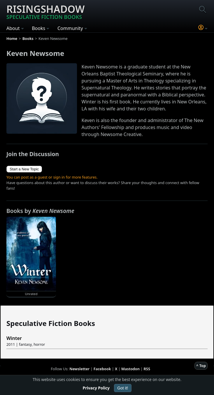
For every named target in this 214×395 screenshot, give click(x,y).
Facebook (102, 368)
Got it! (122, 388)
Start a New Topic (24, 169)
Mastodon (130, 368)
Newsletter (79, 368)
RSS (147, 368)
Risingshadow (45, 11)
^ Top (201, 365)
